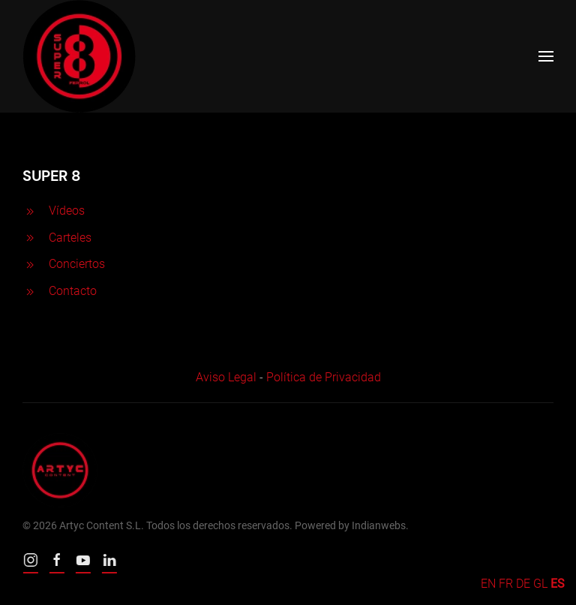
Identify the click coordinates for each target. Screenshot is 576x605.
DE (523, 583)
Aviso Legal (226, 377)
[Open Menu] (546, 56)
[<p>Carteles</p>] (30, 237)
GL (540, 583)
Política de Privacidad (323, 377)
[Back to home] (79, 56)
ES (557, 583)
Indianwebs (379, 525)
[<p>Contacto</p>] (30, 291)
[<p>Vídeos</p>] (30, 210)
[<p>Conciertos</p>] (30, 264)
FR (506, 583)
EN (488, 583)
